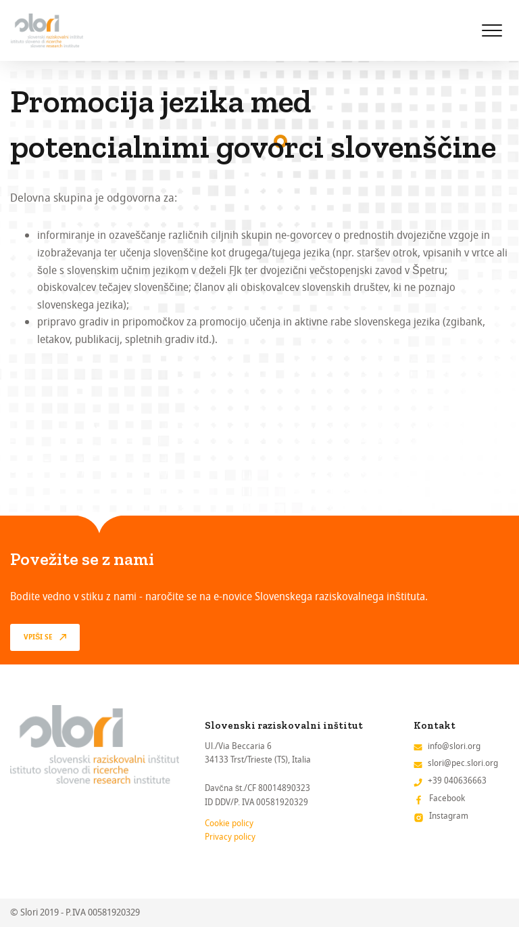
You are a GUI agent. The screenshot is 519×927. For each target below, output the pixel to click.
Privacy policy (230, 836)
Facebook (447, 798)
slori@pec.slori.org (463, 762)
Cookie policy (229, 823)
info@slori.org (454, 746)
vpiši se (38, 637)
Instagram (448, 815)
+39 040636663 (457, 780)
